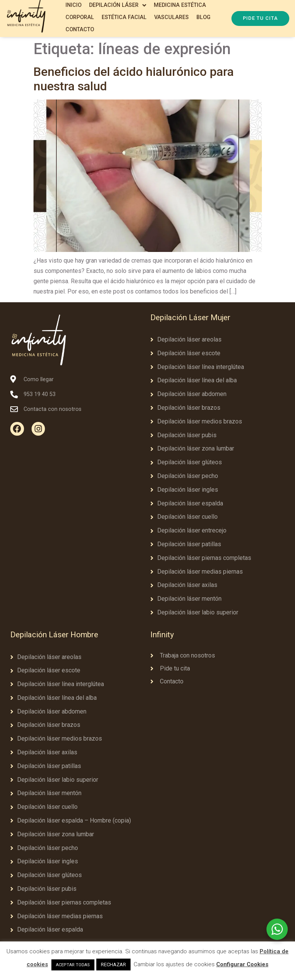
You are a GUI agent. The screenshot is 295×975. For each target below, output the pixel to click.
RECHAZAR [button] (113, 964)
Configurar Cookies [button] (242, 964)
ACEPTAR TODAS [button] (73, 964)
